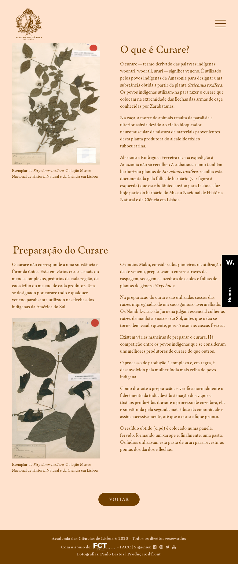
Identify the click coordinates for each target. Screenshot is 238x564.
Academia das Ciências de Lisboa (83, 538)
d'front (154, 554)
